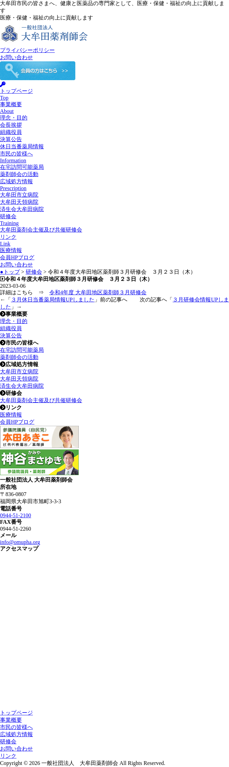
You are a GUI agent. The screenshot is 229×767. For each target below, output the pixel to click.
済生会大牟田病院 (22, 209)
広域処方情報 (16, 734)
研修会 (34, 272)
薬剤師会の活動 (19, 174)
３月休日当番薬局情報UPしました (52, 299)
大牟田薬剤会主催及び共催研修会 (41, 230)
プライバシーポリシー (27, 50)
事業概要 (11, 720)
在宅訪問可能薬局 (22, 167)
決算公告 (11, 139)
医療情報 (11, 250)
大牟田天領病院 (19, 202)
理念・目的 (13, 118)
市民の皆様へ (16, 727)
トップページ (16, 713)
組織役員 (11, 132)
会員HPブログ (17, 257)
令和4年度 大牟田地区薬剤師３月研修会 (98, 292)
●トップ (10, 272)
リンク (8, 756)
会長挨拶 (11, 125)
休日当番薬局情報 (22, 146)
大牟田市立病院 (19, 195)
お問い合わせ (16, 57)
